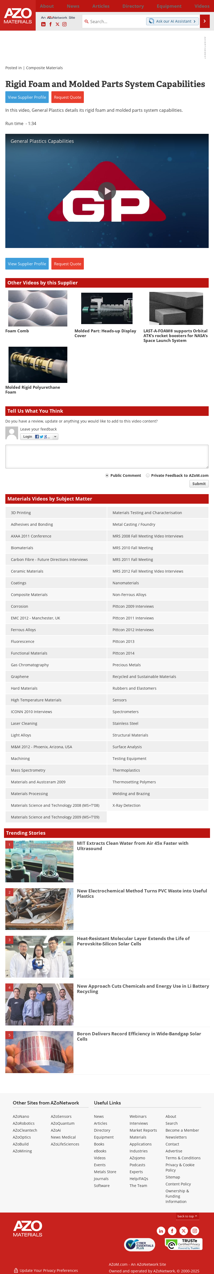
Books (99, 1144)
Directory (98, 6)
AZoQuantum (63, 1123)
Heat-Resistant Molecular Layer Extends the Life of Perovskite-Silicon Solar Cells (133, 941)
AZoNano (21, 1116)
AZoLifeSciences (65, 1144)
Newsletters (176, 1137)
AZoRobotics (24, 1123)
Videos (100, 1157)
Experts (136, 1171)
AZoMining (22, 1150)
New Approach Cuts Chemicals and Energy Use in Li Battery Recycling (143, 988)
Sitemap (173, 1177)
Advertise (174, 1150)
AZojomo (137, 1157)
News (99, 1116)
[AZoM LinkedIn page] (43, 24)
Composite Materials (44, 67)
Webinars (138, 1116)
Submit (199, 483)
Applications (141, 1144)
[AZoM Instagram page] (64, 24)
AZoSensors (61, 1116)
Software (102, 1185)
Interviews (139, 1123)
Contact (172, 1144)
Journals (101, 1178)
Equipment (104, 1137)
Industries (139, 1150)
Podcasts (137, 1164)
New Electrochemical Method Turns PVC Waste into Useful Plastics (142, 893)
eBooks (100, 1150)
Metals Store (105, 1171)
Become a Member (182, 1130)
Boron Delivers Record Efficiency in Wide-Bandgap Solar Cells (139, 1036)
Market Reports (143, 1130)
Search (172, 1123)
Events (100, 1164)
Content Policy (178, 1183)
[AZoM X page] (57, 24)
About (171, 1116)
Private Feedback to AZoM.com (180, 475)
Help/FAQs (139, 1178)
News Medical (63, 1137)
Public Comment (125, 475)
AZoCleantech (25, 1130)
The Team (138, 1185)
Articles (100, 1123)
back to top (188, 1216)
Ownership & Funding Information (177, 1196)
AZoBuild (21, 1144)
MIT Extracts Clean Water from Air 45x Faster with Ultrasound (132, 845)
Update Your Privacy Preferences (45, 1267)
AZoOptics (22, 1137)
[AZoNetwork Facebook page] (50, 24)
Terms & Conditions (183, 1157)
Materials (138, 1137)
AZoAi (56, 1130)
